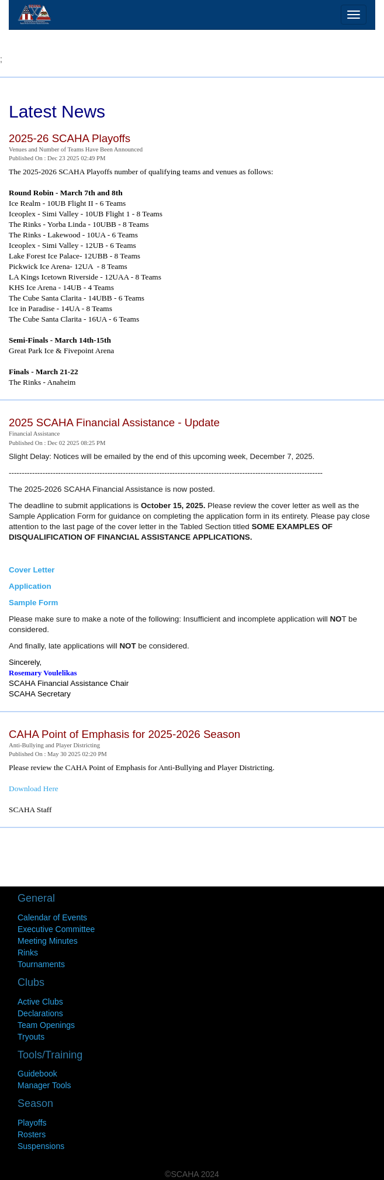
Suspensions (41, 1146)
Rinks (28, 952)
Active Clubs (40, 1001)
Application (30, 586)
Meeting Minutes (48, 941)
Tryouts (31, 1036)
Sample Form (33, 602)
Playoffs (32, 1122)
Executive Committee (56, 929)
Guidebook (37, 1073)
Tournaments (41, 964)
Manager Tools (44, 1085)
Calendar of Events (52, 917)
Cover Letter (32, 569)
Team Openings (46, 1025)
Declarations (40, 1013)
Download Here (33, 788)
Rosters (32, 1134)
